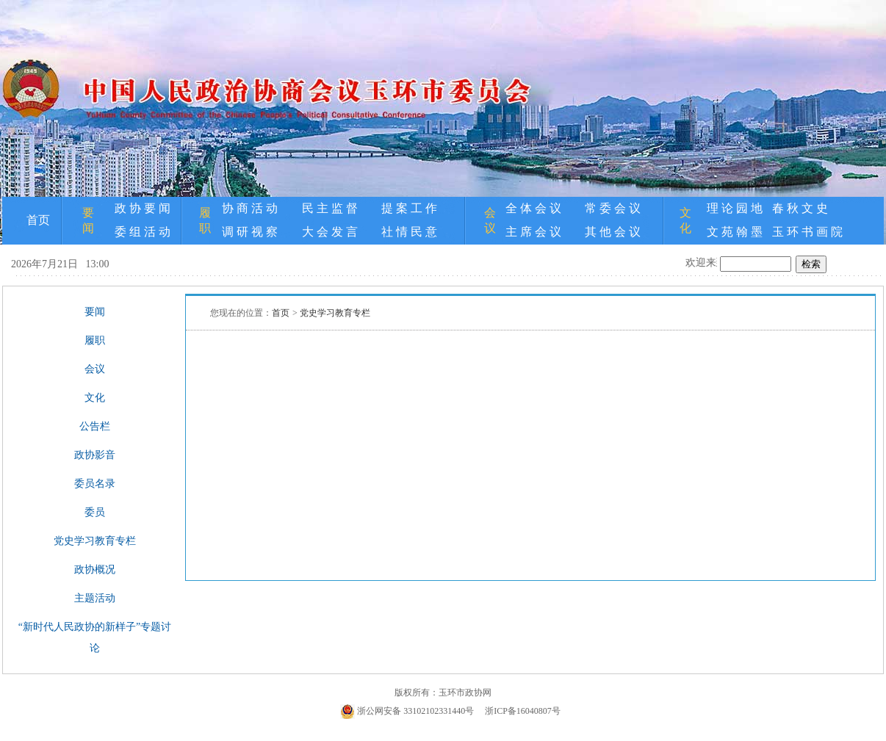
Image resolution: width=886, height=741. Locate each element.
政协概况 (94, 569)
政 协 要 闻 (142, 208)
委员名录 (94, 483)
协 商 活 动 (250, 208)
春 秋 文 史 (800, 208)
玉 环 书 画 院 (807, 231)
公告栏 (94, 426)
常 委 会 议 (613, 208)
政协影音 (94, 454)
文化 (94, 397)
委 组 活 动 (142, 231)
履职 (94, 340)
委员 (94, 512)
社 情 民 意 (409, 231)
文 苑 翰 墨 (735, 231)
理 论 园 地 (735, 208)
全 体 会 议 (533, 208)
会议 (94, 369)
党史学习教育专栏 (95, 540)
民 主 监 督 (330, 208)
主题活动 (94, 598)
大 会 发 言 (330, 231)
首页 (38, 220)
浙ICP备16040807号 (523, 711)
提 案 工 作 (409, 208)
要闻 (94, 311)
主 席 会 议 (533, 231)
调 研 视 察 (250, 231)
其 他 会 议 (613, 231)
